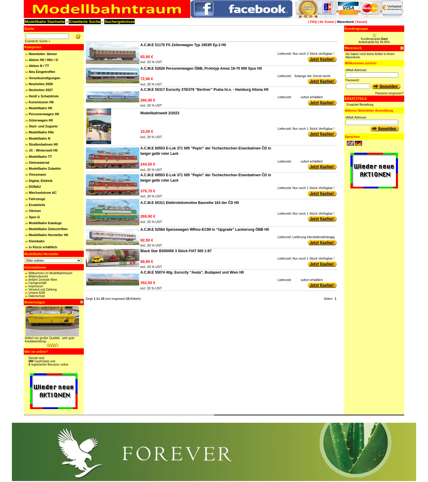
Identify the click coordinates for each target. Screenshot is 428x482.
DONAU (35, 186)
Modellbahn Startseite (45, 21)
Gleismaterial (39, 162)
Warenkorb (345, 22)
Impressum (36, 286)
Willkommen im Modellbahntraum (51, 273)
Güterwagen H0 (41, 120)
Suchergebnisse (119, 21)
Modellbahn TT (40, 156)
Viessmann (37, 174)
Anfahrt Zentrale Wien (42, 279)
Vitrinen (35, 211)
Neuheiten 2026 (41, 84)
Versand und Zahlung (43, 289)
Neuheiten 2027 (41, 90)
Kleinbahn (37, 241)
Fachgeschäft (37, 283)
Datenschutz (37, 296)
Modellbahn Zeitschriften (48, 229)
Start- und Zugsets (43, 126)
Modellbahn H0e (41, 132)
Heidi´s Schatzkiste (44, 96)
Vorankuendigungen (44, 78)
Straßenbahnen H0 (43, 144)
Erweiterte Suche (84, 21)
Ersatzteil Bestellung (360, 104)
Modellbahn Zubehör (45, 168)
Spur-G (34, 217)
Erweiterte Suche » (37, 41)
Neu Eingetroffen (42, 72)
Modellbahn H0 (40, 108)
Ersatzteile (37, 205)
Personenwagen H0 (44, 114)
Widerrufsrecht (38, 276)
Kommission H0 (41, 102)
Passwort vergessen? (389, 93)
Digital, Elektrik (40, 180)
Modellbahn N (39, 138)
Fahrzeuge (37, 199)
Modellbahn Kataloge (45, 223)
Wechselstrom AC (43, 192)
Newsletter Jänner (43, 54)
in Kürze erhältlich (43, 247)
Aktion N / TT (39, 66)
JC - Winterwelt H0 (43, 150)
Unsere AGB (37, 292)
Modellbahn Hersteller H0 (48, 235)
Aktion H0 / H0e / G (43, 60)
